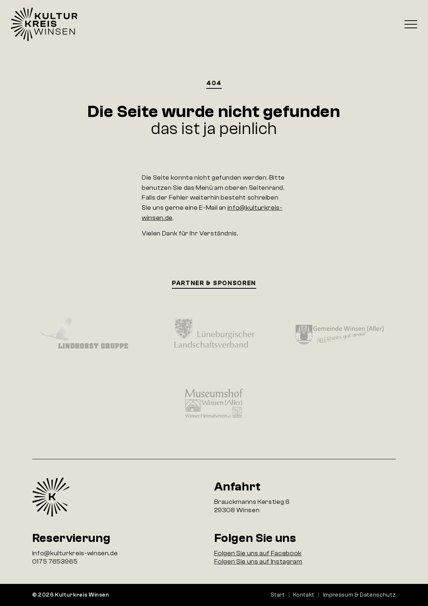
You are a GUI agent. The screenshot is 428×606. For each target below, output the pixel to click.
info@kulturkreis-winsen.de (75, 553)
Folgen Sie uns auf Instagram (258, 561)
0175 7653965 (55, 561)
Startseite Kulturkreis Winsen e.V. (44, 24)
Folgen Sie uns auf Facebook (258, 553)
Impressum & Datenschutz (359, 595)
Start (278, 595)
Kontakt (303, 595)
